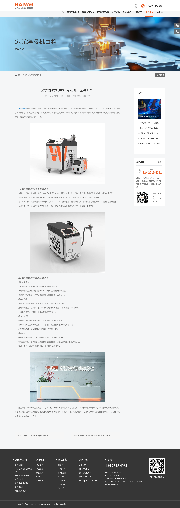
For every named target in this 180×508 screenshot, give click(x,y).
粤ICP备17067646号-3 (44, 504)
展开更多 (61, 488)
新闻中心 (150, 12)
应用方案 (127, 12)
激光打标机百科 (85, 473)
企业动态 (82, 465)
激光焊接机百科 (35, 75)
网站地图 (63, 504)
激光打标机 (19, 479)
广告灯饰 (61, 480)
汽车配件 (61, 484)
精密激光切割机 (21, 491)
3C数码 (60, 465)
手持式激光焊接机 (22, 475)
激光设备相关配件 (22, 483)
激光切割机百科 (85, 477)
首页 (62, 12)
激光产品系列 (73, 12)
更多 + (160, 162)
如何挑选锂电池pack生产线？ (150, 138)
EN (136, 6)
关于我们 (116, 12)
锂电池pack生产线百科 (88, 480)
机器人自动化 (88, 12)
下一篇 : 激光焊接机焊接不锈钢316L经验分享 (91, 436)
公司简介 (39, 465)
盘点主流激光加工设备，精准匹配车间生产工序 (150, 128)
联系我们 (161, 12)
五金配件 (61, 477)
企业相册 (39, 477)
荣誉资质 (39, 473)
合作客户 (39, 480)
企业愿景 (39, 469)
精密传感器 (62, 473)
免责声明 (55, 504)
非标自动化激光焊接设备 (23, 470)
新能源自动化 (103, 12)
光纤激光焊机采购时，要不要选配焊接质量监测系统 (150, 143)
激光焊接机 (19, 465)
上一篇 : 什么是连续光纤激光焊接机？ (33, 436)
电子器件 (61, 469)
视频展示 (138, 12)
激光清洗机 (19, 487)
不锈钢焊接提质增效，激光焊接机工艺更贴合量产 (150, 133)
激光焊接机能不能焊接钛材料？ (150, 123)
